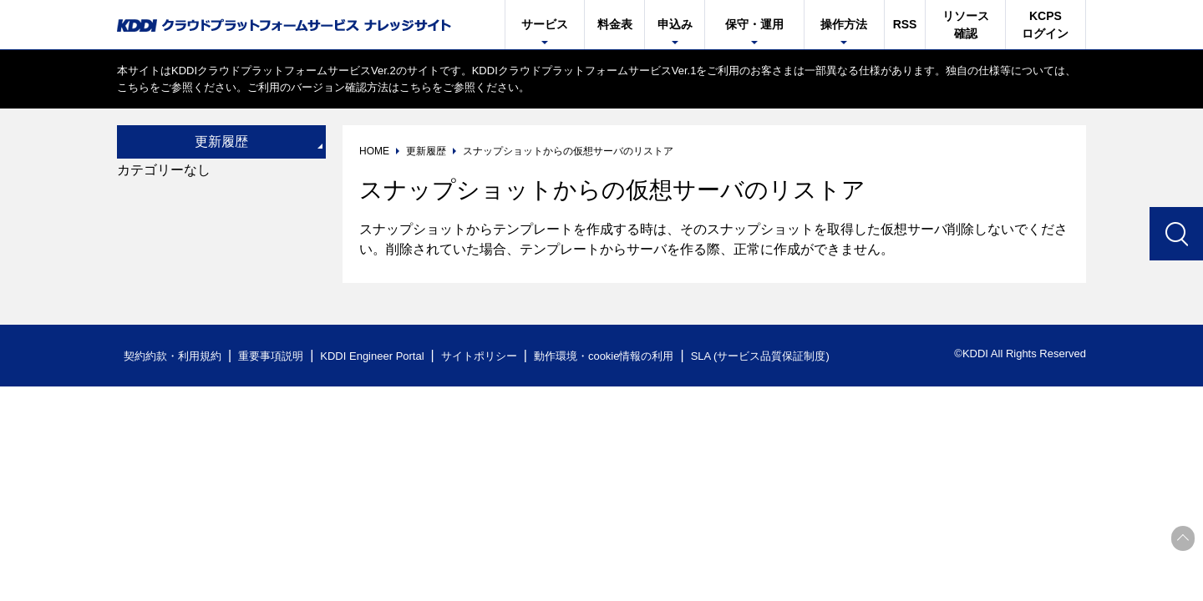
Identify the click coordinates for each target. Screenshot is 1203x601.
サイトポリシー (479, 356)
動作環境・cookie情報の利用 (604, 356)
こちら (133, 87)
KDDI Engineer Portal (372, 356)
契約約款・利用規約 (172, 356)
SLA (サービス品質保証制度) (760, 356)
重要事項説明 (270, 356)
